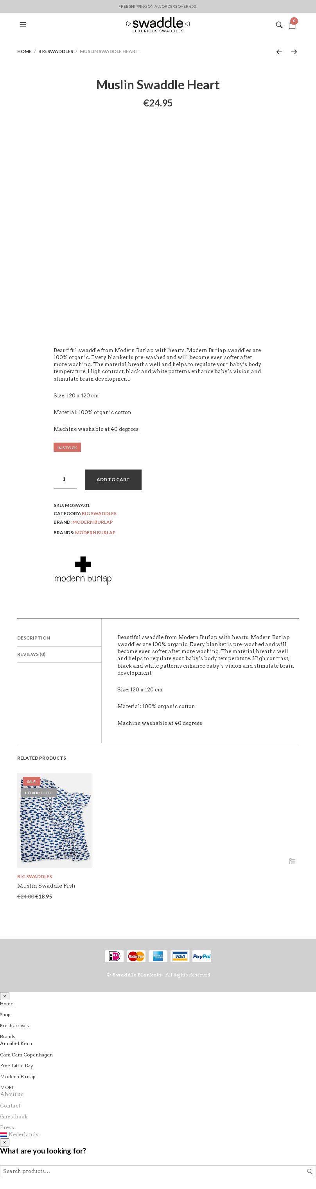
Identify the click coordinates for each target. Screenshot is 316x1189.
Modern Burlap (92, 522)
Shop (5, 1014)
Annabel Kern (16, 1043)
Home (24, 51)
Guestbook (14, 1117)
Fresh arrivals (14, 1025)
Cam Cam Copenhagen (26, 1055)
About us (11, 1094)
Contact (10, 1106)
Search (310, 1171)
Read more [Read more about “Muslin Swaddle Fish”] (292, 861)
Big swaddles (55, 51)
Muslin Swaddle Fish (46, 885)
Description (33, 638)
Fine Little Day (16, 1066)
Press (7, 1128)
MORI (7, 1087)
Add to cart (113, 479)
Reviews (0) (31, 654)
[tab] (59, 638)
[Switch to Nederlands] (158, 1134)
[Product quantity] (65, 479)
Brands (7, 1036)
